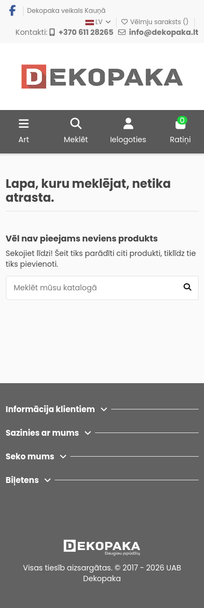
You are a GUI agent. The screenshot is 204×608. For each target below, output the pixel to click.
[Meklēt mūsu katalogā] (187, 288)
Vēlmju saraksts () (155, 21)
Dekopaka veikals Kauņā (66, 10)
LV (99, 21)
